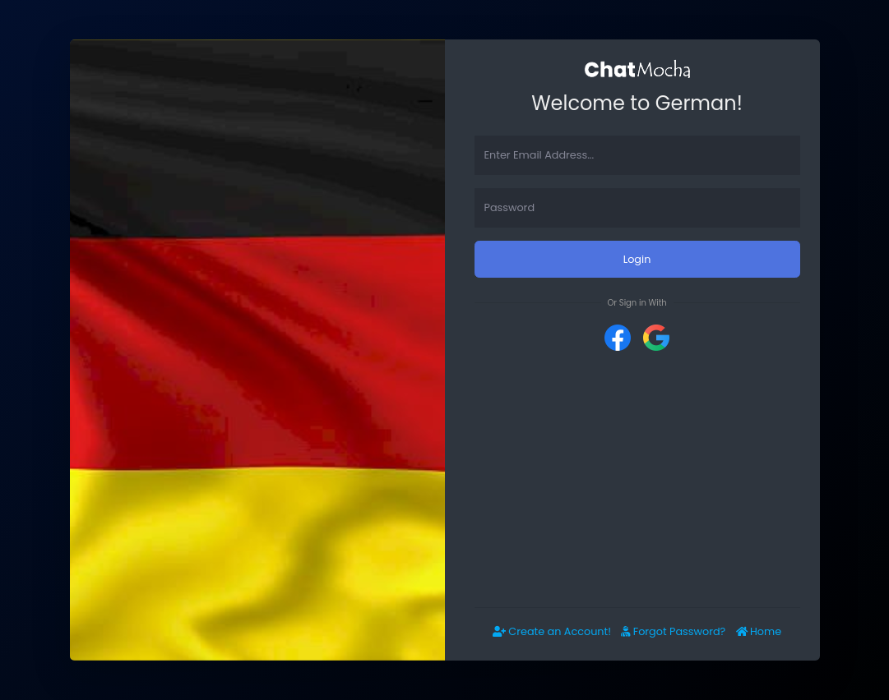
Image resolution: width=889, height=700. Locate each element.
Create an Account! (552, 631)
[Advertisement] (637, 479)
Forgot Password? (673, 631)
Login (637, 259)
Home (759, 631)
